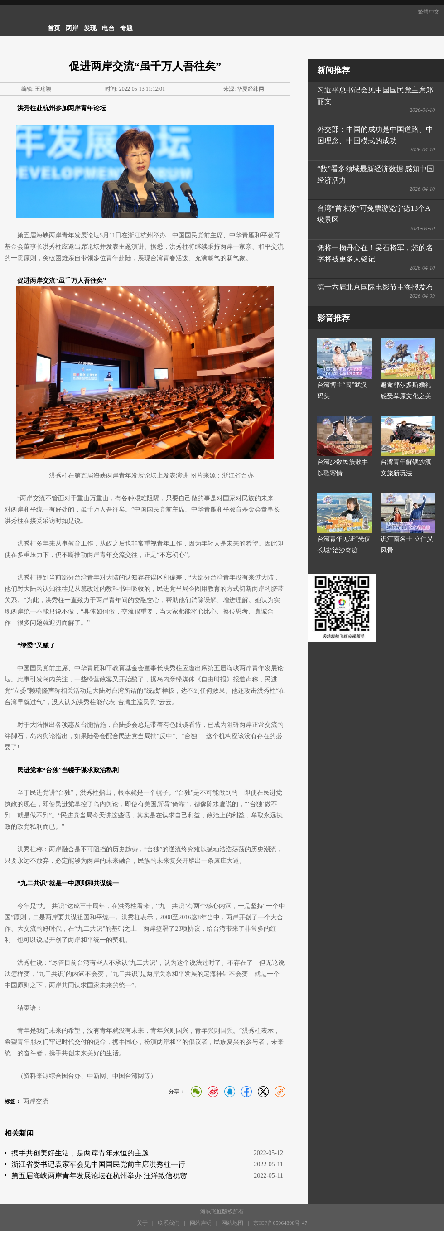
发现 (90, 28)
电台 (108, 28)
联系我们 (168, 1223)
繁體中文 (428, 12)
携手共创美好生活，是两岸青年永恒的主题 (80, 1153)
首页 (54, 28)
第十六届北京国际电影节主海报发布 (375, 287)
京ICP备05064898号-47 (280, 1223)
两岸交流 (35, 1101)
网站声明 (201, 1223)
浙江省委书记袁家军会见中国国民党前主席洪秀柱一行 (98, 1164)
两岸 (72, 28)
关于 (142, 1223)
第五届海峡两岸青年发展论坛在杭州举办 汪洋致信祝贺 (99, 1175)
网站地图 (232, 1223)
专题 (126, 28)
